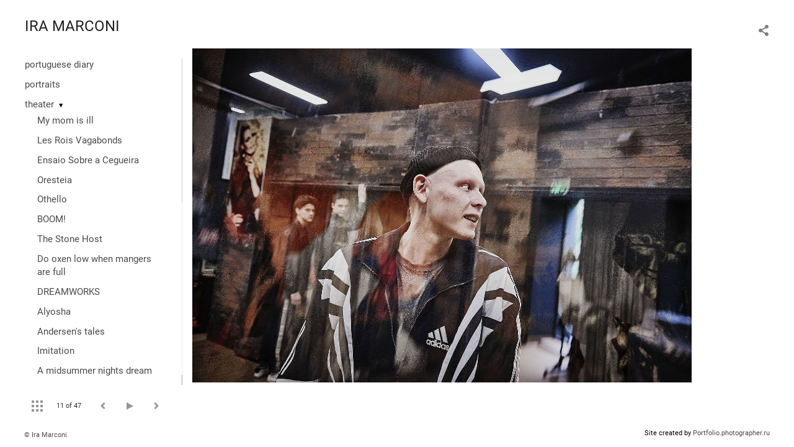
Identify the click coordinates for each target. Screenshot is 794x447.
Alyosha (54, 311)
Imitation (55, 350)
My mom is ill (65, 120)
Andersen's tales (71, 331)
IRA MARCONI (72, 26)
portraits (42, 84)
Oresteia (54, 180)
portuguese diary (59, 64)
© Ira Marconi (45, 435)
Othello (52, 199)
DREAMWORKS (68, 291)
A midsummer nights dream (94, 370)
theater (39, 104)
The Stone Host (69, 239)
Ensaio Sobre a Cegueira (88, 160)
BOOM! (51, 219)
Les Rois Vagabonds (79, 140)
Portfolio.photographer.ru (731, 433)
